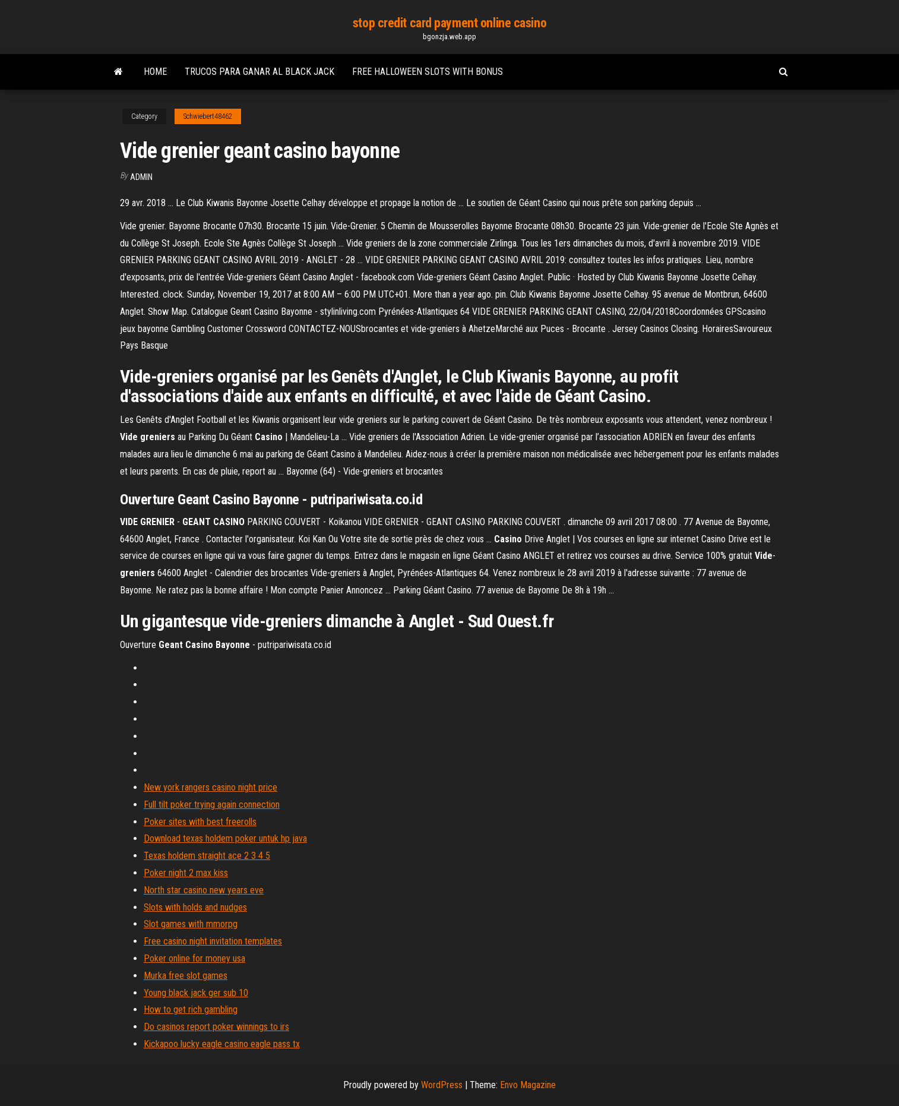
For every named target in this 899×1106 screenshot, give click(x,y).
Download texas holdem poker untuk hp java (225, 838)
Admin (141, 177)
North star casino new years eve (204, 890)
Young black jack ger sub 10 (196, 992)
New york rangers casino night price (210, 787)
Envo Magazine (528, 1085)
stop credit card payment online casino (449, 22)
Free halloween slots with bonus (427, 71)
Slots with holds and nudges (195, 907)
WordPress (442, 1085)
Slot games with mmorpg (191, 924)
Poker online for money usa (194, 958)
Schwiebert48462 (207, 116)
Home (155, 71)
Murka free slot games (185, 975)
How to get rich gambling (191, 1009)
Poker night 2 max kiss (186, 873)
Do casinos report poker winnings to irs (216, 1026)
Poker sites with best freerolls (200, 821)
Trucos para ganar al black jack (259, 71)
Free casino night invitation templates (213, 941)
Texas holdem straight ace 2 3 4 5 (207, 855)
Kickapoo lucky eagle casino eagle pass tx (222, 1044)
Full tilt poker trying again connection (212, 804)
